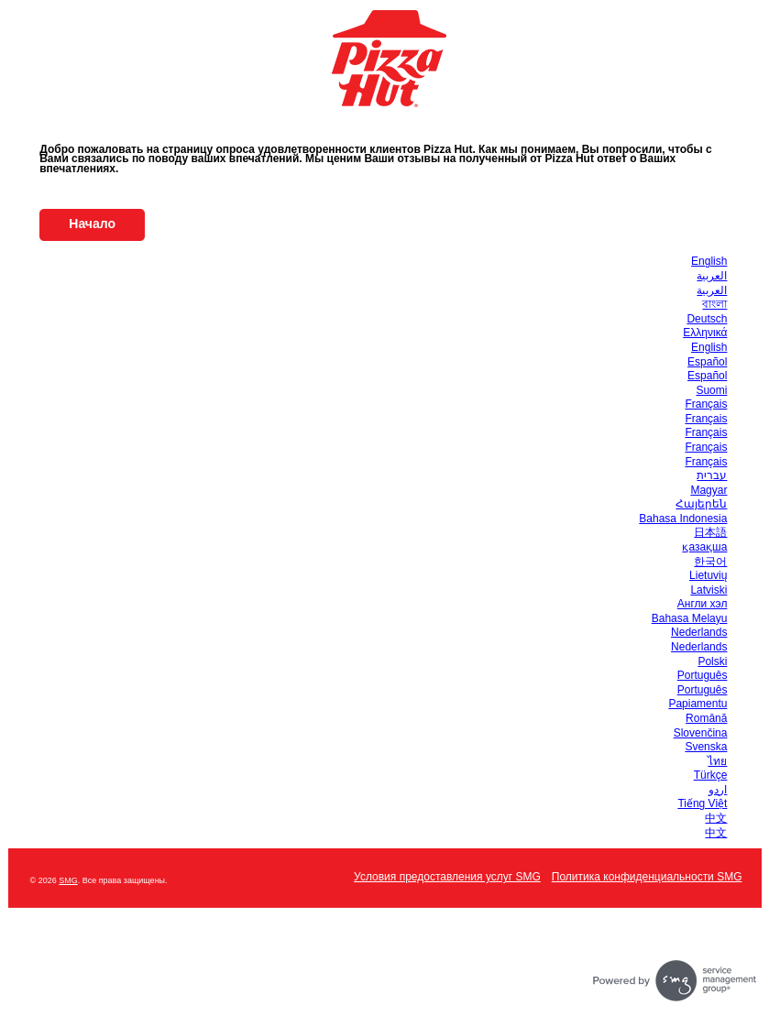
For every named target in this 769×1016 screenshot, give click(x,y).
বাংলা (714, 304)
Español (707, 361)
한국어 (710, 561)
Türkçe (711, 775)
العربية (712, 275)
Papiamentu (697, 703)
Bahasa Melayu (690, 618)
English (709, 261)
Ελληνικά (705, 332)
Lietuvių (708, 575)
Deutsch (707, 318)
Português (702, 675)
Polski (712, 661)
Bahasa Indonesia (683, 518)
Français (706, 404)
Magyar (708, 490)
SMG (68, 880)
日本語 (710, 532)
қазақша (704, 547)
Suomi (711, 390)
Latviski (708, 590)
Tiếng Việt (702, 803)
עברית (712, 475)
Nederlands (699, 632)
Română (706, 718)
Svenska (706, 746)
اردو (718, 789)
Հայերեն (701, 503)
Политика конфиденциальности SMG (647, 876)
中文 (716, 818)
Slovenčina (701, 732)
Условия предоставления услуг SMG (447, 876)
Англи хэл (702, 603)
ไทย (717, 761)
